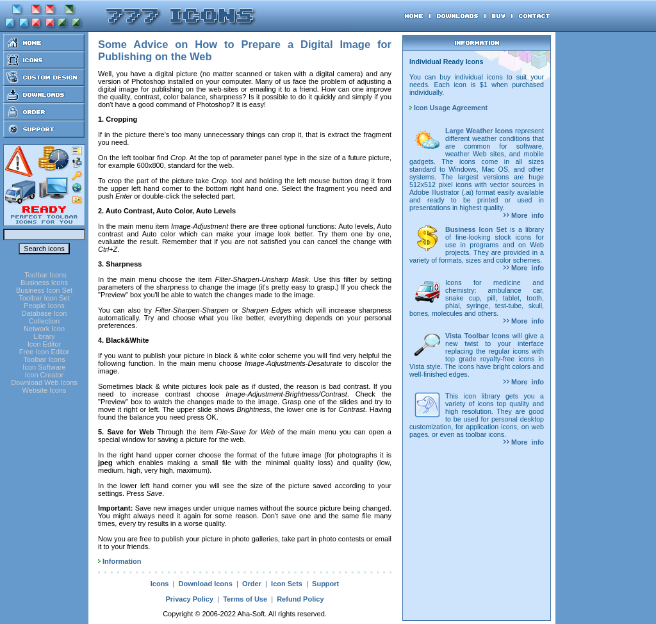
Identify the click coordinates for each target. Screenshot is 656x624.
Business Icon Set (44, 290)
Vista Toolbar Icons (477, 336)
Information (122, 561)
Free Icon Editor (44, 352)
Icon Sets (286, 583)
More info (524, 215)
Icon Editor (45, 344)
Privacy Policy (189, 599)
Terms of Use (245, 599)
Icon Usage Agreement (448, 107)
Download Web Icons (44, 382)
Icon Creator (44, 375)
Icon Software (43, 367)
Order (251, 583)
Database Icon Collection (44, 317)
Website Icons (44, 390)
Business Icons (44, 282)
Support (325, 583)
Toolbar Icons (45, 275)
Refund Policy (300, 599)
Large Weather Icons (479, 131)
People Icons (44, 305)
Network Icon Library (44, 332)
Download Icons (206, 583)
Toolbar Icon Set (44, 298)
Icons (160, 583)
